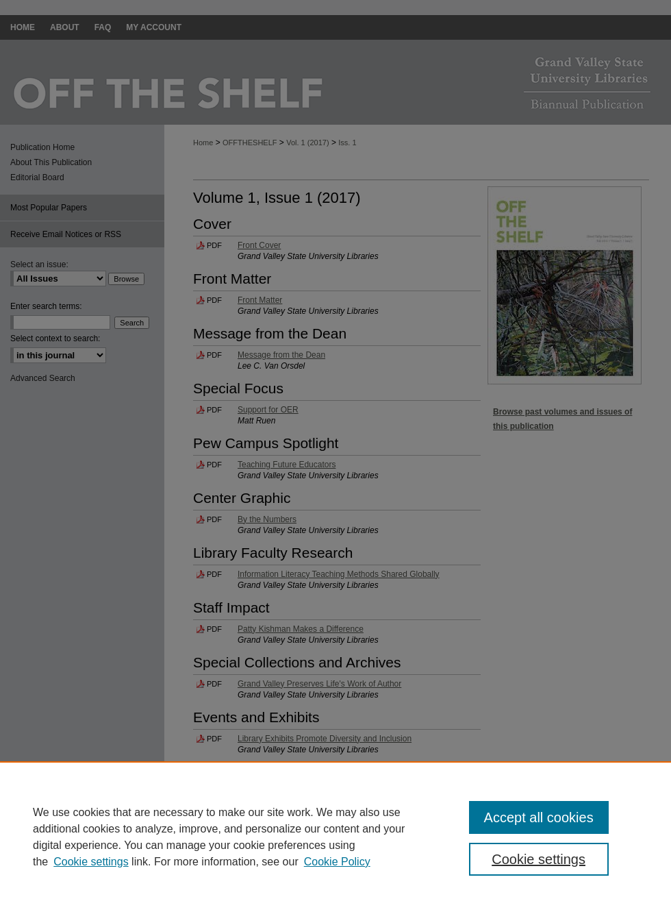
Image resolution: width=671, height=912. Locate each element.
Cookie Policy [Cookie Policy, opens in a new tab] (337, 861)
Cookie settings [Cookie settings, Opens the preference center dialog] (538, 859)
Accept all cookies (539, 817)
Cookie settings (90, 861)
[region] (335, 836)
